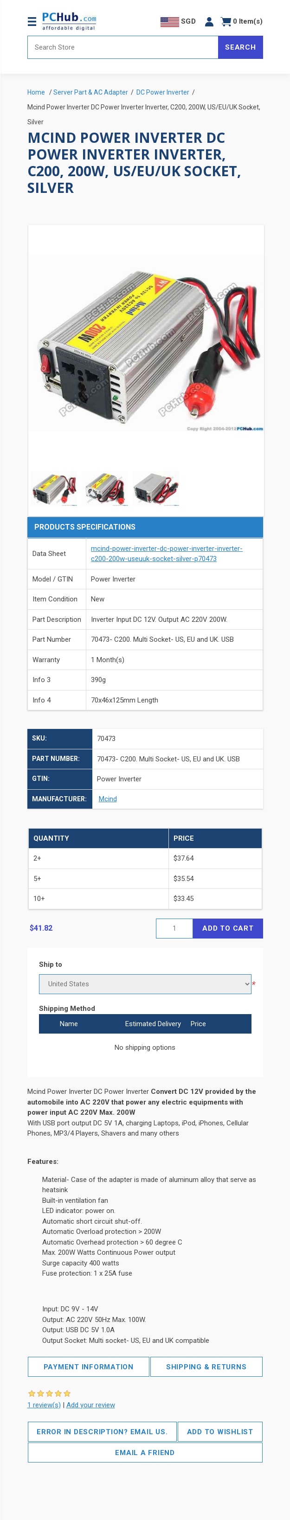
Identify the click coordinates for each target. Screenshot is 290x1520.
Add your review (90, 1405)
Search (240, 47)
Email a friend (145, 1453)
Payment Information (89, 1367)
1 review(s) (44, 1405)
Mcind (108, 799)
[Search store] (123, 47)
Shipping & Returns (206, 1367)
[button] (209, 21)
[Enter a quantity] (174, 929)
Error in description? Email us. (102, 1432)
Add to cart (227, 928)
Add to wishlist (220, 1432)
